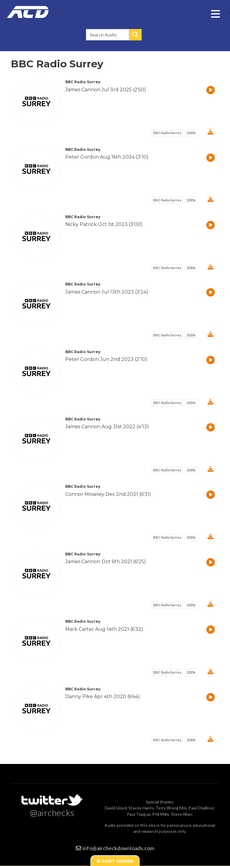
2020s (191, 133)
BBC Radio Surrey (167, 133)
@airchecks (52, 812)
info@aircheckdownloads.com (118, 848)
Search (135, 34)
